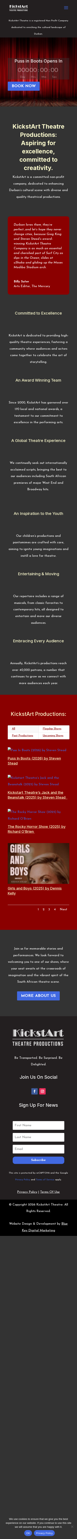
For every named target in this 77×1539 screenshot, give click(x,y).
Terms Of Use (50, 1194)
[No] (72, 1527)
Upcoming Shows (53, 735)
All (13, 728)
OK (28, 1533)
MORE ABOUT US (38, 998)
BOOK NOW (24, 86)
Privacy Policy (22, 1182)
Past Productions (22, 735)
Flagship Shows (52, 728)
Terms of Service (45, 1182)
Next (63, 912)
